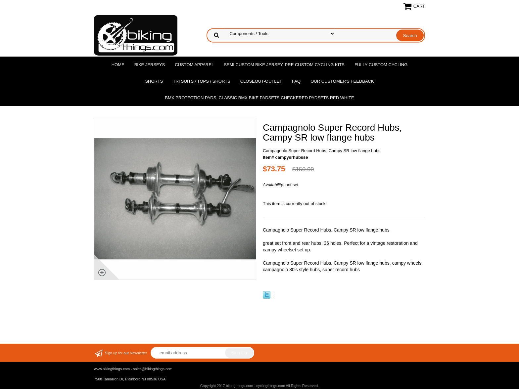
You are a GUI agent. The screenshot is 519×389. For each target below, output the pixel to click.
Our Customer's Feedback (342, 81)
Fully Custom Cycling (380, 64)
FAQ (296, 81)
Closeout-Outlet (261, 81)
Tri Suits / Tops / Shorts (201, 81)
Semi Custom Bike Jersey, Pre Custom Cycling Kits (284, 64)
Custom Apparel (194, 64)
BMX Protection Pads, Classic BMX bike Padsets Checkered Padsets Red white (259, 97)
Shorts (154, 81)
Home (118, 64)
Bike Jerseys (149, 64)
